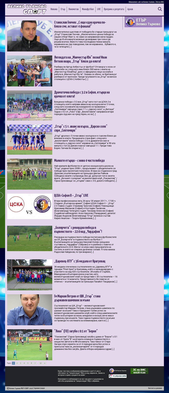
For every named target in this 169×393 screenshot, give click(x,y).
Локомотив (73, 9)
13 (41, 363)
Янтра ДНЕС (160, 2)
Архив (130, 9)
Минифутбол (88, 9)
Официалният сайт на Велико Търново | (142, 2)
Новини (54, 9)
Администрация (39, 388)
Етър (63, 9)
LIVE (99, 9)
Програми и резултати (114, 9)
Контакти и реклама (155, 388)
